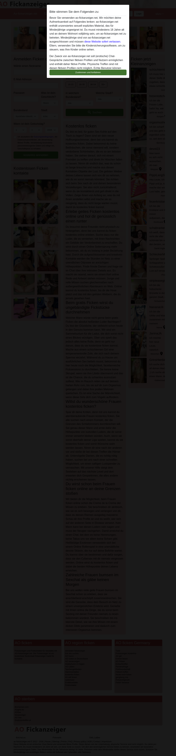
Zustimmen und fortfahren (88, 72)
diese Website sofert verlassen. (102, 41)
